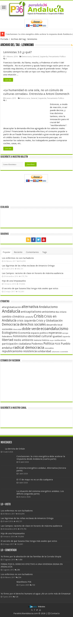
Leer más (8, 80)
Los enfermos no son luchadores (18, 258)
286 (18, 570)
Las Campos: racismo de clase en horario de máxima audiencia (32, 273)
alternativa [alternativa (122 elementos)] (30, 307)
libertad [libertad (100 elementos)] (7, 340)
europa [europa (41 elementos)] (65, 333)
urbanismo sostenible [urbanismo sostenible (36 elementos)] (60, 352)
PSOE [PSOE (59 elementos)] (57, 343)
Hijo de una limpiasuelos (14, 281)
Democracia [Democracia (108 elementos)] (10, 324)
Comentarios (32, 252)
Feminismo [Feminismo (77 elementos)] (20, 336)
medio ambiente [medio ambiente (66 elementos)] (23, 339)
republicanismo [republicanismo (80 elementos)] (12, 351)
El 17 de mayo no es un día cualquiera (34, 479)
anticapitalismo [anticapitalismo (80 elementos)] (31, 311)
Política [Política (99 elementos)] (48, 343)
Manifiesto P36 (23, 582)
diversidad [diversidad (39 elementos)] (17, 329)
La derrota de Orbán (15, 448)
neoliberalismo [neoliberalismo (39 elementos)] (60, 340)
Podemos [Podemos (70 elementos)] (37, 343)
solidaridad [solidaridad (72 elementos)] (44, 351)
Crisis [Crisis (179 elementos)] (39, 316)
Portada (4, 39)
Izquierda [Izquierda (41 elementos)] (66, 337)
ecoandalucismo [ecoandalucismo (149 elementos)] (54, 328)
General (35, 56)
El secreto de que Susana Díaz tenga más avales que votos (30, 288)
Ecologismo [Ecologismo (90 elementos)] (10, 332)
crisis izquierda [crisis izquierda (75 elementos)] (26, 320)
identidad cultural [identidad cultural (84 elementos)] (40, 336)
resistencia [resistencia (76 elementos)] (30, 351)
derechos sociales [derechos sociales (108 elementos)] (33, 324)
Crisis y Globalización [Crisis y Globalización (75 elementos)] (49, 320)
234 (19, 577)
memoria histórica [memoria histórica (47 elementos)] (41, 340)
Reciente (18, 252)
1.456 (20, 560)
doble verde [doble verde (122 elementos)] (31, 329)
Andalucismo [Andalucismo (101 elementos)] (48, 307)
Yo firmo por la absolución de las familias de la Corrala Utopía (31, 556)
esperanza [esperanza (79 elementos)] (55, 332)
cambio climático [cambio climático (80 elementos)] (13, 316)
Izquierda (44, 56)
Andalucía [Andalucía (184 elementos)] (11, 311)
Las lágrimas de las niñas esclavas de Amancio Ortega (28, 265)
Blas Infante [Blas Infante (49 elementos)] (61, 312)
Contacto (54, 613)
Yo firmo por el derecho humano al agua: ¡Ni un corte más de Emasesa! (35, 593)
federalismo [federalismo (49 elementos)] (7, 336)
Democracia (27, 56)
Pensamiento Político (57, 56)
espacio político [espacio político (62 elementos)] (39, 332)
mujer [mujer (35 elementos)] (52, 340)
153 (33, 585)
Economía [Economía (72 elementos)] (24, 332)
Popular (6, 252)
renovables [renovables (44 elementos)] (49, 348)
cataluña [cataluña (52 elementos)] (29, 317)
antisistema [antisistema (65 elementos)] (48, 311)
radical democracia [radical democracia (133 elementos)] (28, 347)
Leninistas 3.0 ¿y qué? (17, 52)
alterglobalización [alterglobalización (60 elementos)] (11, 307)
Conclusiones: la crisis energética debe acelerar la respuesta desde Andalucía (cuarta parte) (40, 457)
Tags (44, 252)
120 (16, 597)
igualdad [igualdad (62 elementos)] (57, 336)
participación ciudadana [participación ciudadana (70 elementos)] (16, 343)
